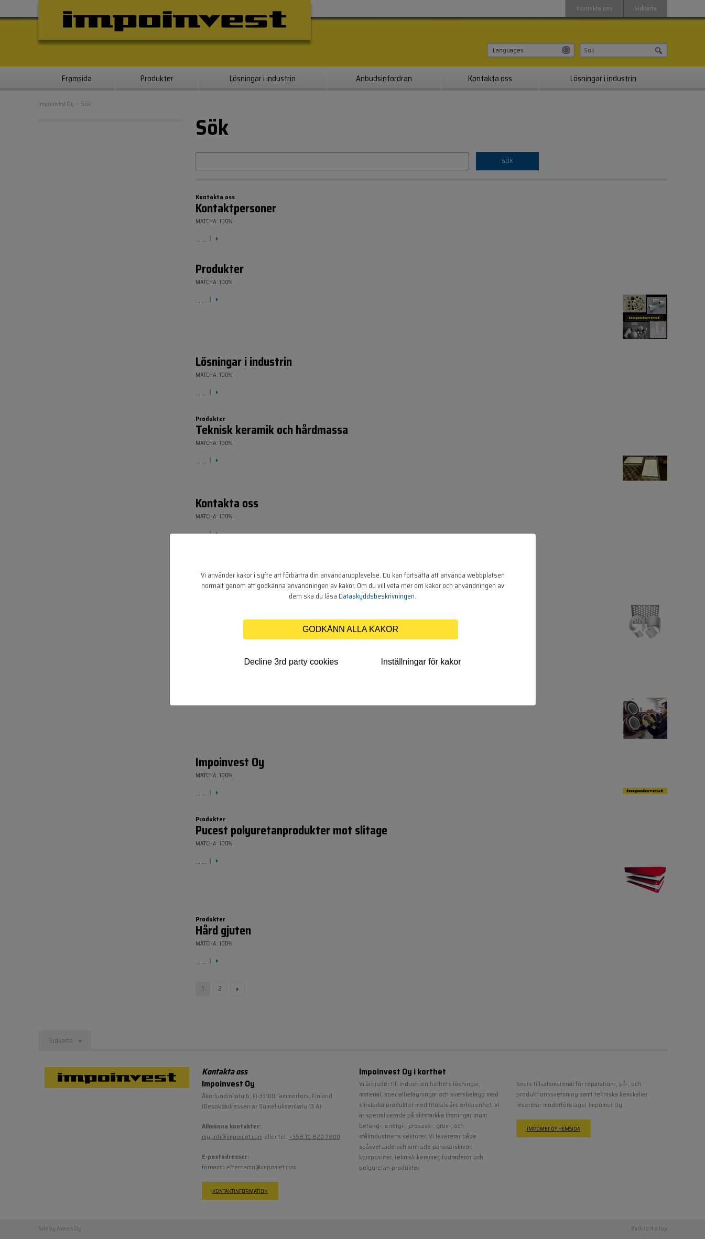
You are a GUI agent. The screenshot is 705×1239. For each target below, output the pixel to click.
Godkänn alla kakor (350, 629)
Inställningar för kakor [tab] (421, 661)
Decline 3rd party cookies (291, 661)
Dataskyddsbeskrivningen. (377, 596)
